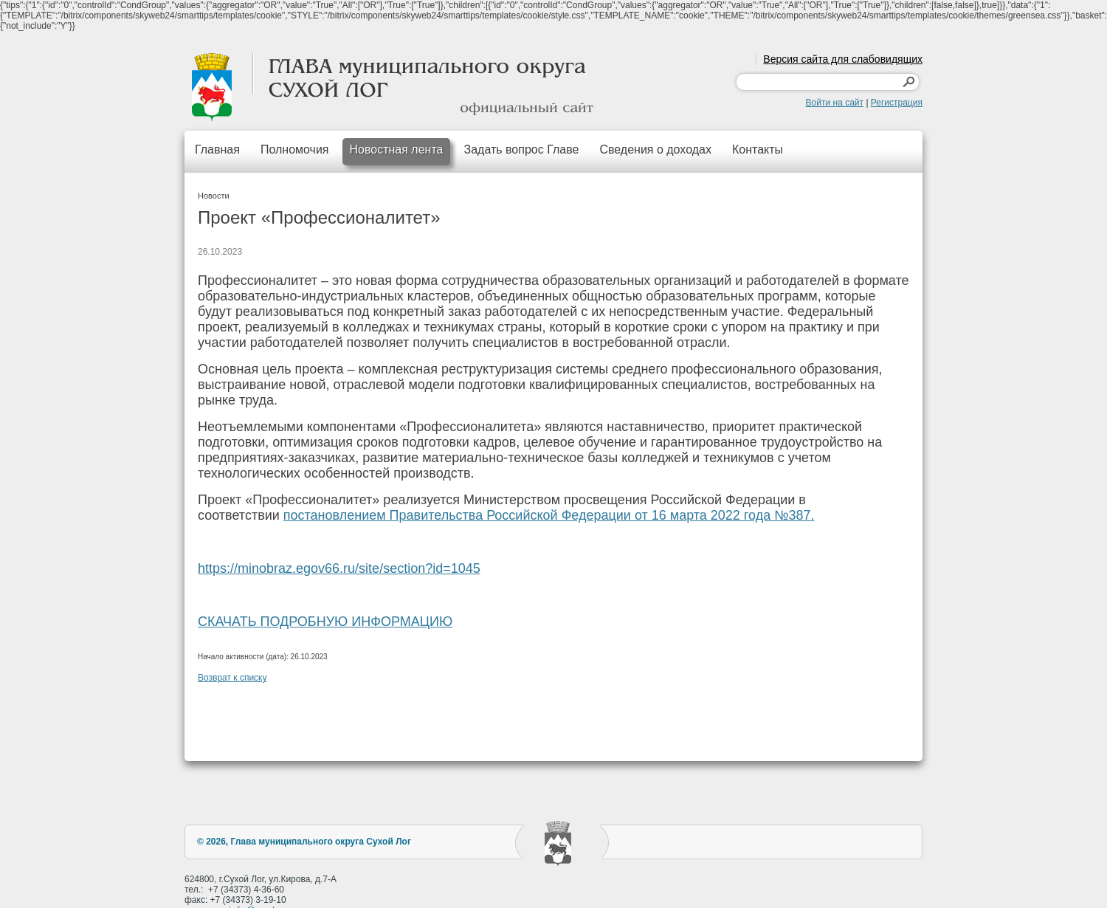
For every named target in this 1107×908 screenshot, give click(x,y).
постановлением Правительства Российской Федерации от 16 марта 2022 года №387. (549, 515)
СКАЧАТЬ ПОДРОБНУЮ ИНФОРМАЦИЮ (325, 621)
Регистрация (896, 102)
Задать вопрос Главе (521, 149)
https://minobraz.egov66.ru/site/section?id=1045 (339, 568)
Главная (217, 149)
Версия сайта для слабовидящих (842, 59)
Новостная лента (397, 149)
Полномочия (295, 149)
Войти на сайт (834, 102)
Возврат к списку (232, 678)
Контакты (757, 149)
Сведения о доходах (655, 149)
